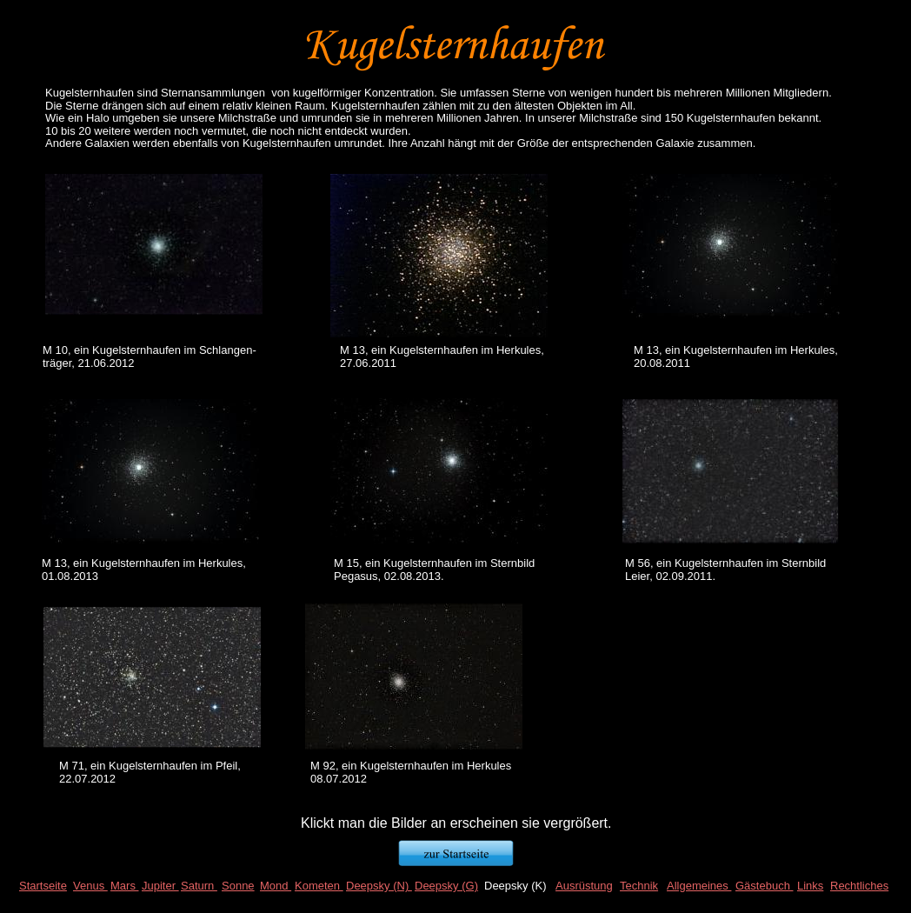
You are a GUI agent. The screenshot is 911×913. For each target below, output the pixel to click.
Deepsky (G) (446, 885)
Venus (90, 885)
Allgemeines (699, 885)
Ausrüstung (584, 885)
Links (810, 885)
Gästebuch (764, 885)
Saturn (199, 885)
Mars (124, 885)
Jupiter (160, 885)
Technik (639, 885)
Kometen (319, 885)
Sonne (238, 885)
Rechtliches (859, 885)
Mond (275, 885)
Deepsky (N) (379, 885)
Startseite (43, 885)
